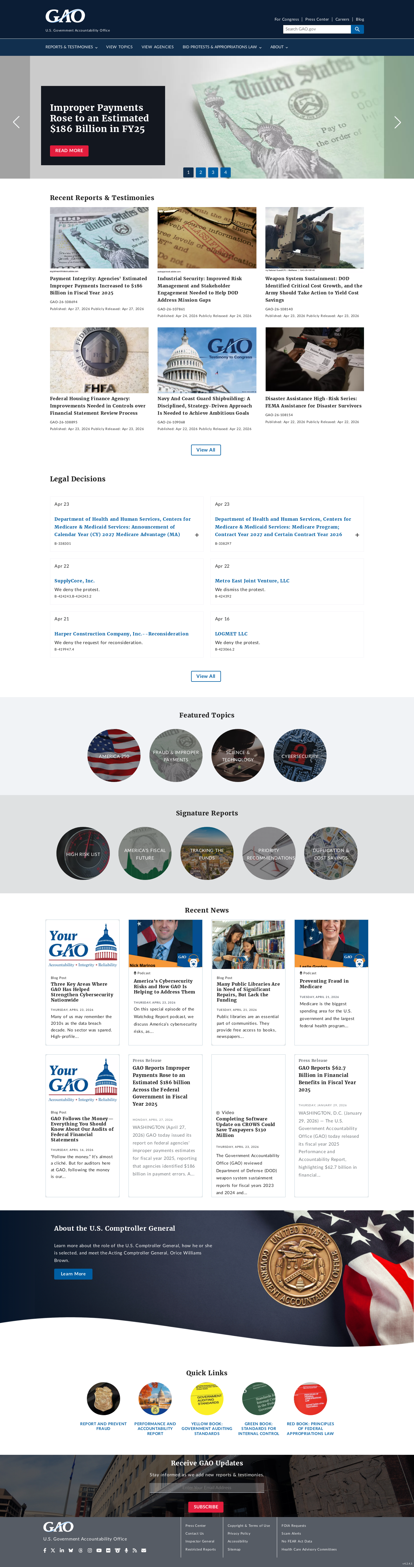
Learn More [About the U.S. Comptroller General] (73, 1274)
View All (205, 450)
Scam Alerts (291, 1533)
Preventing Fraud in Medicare (324, 983)
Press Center (317, 19)
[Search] (317, 29)
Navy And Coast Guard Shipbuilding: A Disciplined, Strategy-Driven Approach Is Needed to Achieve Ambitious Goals (205, 406)
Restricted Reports (200, 1549)
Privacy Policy (239, 1533)
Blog (360, 19)
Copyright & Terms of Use (249, 1525)
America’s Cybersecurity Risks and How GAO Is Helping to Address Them (164, 986)
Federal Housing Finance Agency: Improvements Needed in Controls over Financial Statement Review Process (98, 406)
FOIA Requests (294, 1525)
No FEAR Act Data (297, 1541)
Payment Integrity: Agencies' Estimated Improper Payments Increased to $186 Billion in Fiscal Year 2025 (98, 286)
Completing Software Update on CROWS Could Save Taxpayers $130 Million (245, 1127)
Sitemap (234, 1549)
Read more (69, 150)
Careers (342, 19)
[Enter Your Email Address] (207, 1488)
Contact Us (194, 1533)
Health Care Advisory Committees (309, 1549)
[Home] (96, 1532)
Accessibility (238, 1541)
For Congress (287, 19)
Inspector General (200, 1541)
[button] (398, 122)
